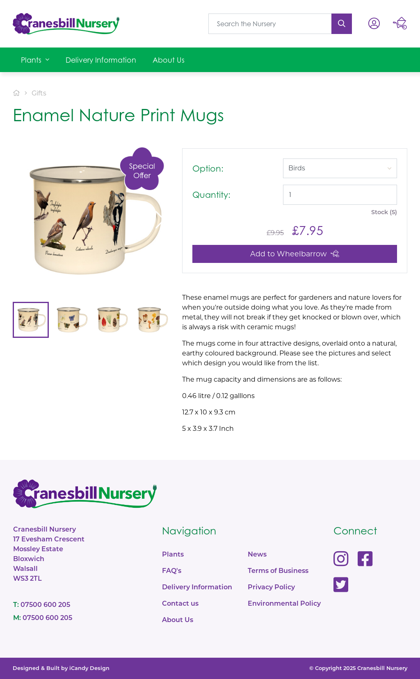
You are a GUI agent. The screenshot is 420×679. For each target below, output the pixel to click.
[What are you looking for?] (270, 24)
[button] (35, 60)
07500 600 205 (41, 605)
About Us (177, 620)
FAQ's (171, 571)
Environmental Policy (284, 603)
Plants (173, 554)
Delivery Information (197, 587)
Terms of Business (278, 571)
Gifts (39, 93)
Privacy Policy (271, 587)
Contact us (180, 603)
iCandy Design (89, 668)
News (257, 554)
